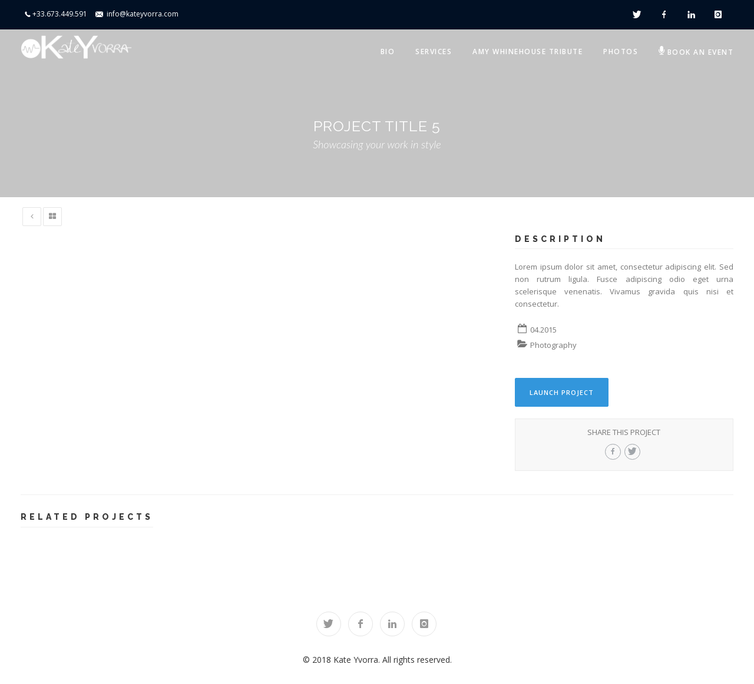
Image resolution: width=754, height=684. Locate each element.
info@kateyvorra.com (142, 14)
